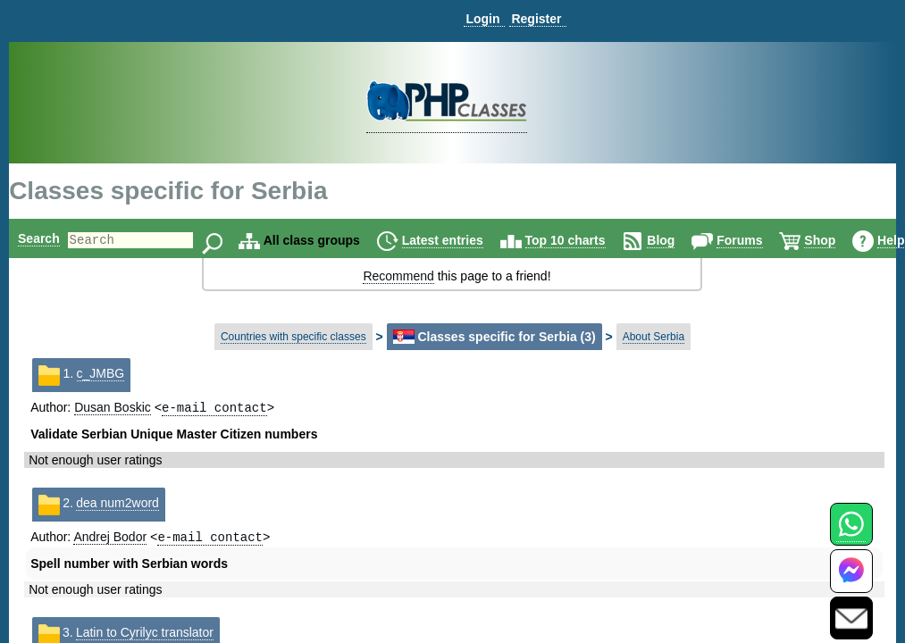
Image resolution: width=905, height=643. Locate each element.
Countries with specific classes (293, 336)
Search (39, 238)
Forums (769, 240)
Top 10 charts (596, 240)
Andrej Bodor (110, 540)
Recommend (398, 276)
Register (536, 19)
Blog (691, 240)
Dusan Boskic (112, 409)
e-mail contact (214, 408)
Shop (850, 240)
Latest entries (473, 240)
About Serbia (653, 336)
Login (482, 19)
